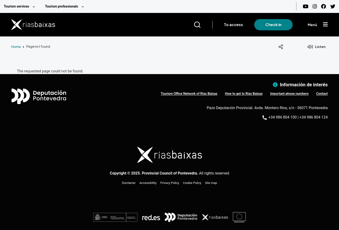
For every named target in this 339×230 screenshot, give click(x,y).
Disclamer (129, 183)
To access (233, 24)
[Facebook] (323, 6)
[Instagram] (315, 6)
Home (16, 46)
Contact (322, 93)
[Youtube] (305, 6)
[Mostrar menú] (325, 25)
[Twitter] (332, 6)
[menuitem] (20, 6)
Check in (273, 24)
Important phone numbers (289, 93)
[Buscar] (203, 24)
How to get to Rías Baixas (244, 93)
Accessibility (148, 183)
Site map (211, 183)
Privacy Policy (169, 183)
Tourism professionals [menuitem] (61, 6)
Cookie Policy (192, 183)
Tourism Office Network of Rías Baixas (189, 93)
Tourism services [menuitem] (16, 6)
